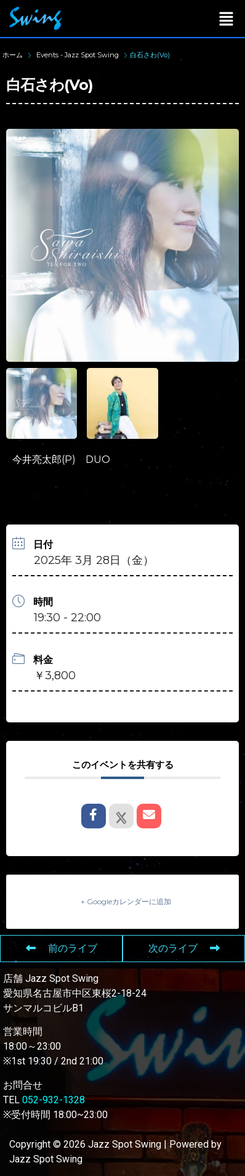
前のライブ (61, 948)
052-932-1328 (53, 1100)
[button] (226, 18)
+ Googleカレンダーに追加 (126, 901)
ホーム (13, 55)
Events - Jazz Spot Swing (77, 55)
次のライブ (184, 948)
